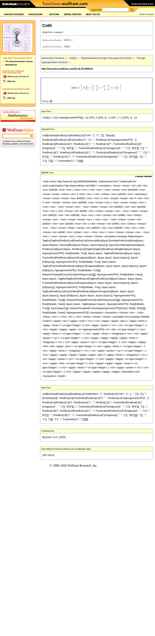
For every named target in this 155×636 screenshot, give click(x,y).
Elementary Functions (52, 58)
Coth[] (72, 58)
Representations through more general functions (106, 58)
